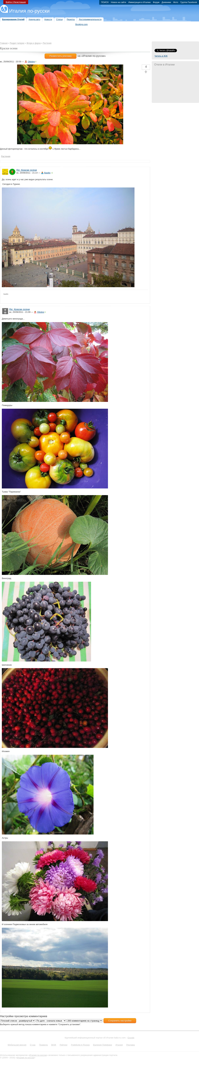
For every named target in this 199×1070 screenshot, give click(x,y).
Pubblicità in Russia (80, 1045)
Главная (4, 43)
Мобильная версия (17, 1045)
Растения (47, 43)
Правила (43, 1045)
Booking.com (81, 24)
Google (131, 1037)
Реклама (130, 1045)
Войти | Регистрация (16, 2)
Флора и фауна (34, 43)
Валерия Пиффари (102, 1045)
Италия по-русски (29, 11)
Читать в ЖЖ (161, 56)
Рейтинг (63, 1045)
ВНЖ (53, 1045)
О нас (32, 1045)
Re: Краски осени (26, 170)
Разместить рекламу (60, 56)
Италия (119, 1045)
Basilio (47, 173)
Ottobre (31, 61)
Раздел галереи (17, 43)
